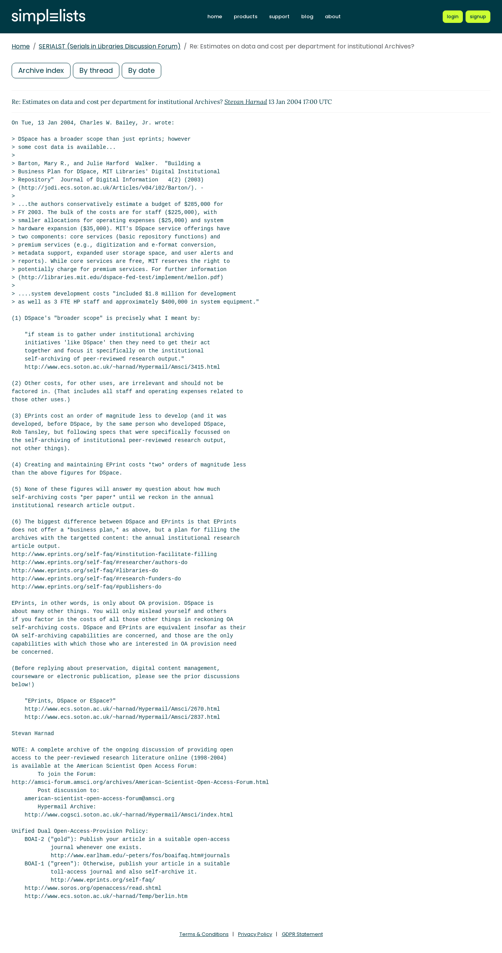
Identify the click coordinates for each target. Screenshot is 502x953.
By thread (96, 70)
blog (307, 16)
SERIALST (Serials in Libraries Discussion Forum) (110, 46)
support (279, 16)
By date (141, 70)
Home (21, 46)
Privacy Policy (255, 934)
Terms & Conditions (204, 934)
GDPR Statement (302, 934)
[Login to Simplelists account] (453, 16)
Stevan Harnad (245, 101)
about (333, 16)
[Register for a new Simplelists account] (478, 16)
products (245, 16)
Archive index (41, 70)
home (214, 16)
